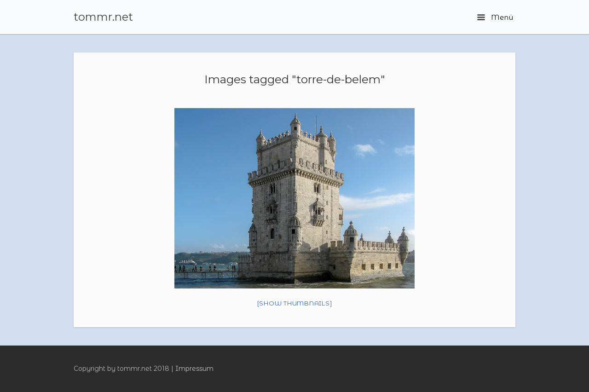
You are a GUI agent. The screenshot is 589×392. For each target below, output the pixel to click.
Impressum (194, 368)
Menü (495, 17)
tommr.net (103, 17)
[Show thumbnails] (294, 303)
